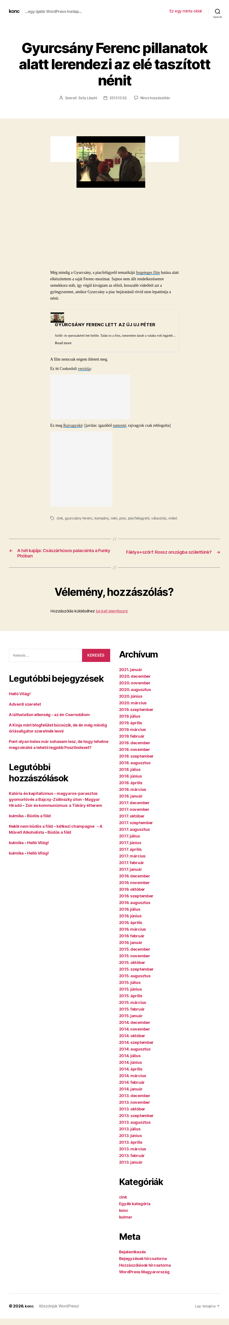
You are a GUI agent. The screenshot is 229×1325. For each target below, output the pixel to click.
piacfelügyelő (140, 518)
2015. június (130, 996)
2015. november (134, 963)
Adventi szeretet (25, 711)
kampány (102, 518)
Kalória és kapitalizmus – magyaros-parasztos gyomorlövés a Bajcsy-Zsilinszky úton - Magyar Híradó (54, 806)
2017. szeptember (136, 829)
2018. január (131, 803)
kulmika (16, 823)
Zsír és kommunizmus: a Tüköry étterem (63, 812)
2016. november (134, 889)
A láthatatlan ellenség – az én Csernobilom (49, 721)
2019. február (132, 743)
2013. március (132, 1156)
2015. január (131, 1023)
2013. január (131, 1169)
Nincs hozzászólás (156, 98)
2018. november (134, 756)
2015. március (132, 1009)
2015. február (132, 1016)
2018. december (134, 750)
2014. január (131, 1096)
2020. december (135, 683)
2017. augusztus (134, 836)
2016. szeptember (136, 903)
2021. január (130, 676)
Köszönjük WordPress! (59, 1313)
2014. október (132, 1043)
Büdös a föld (39, 823)
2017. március (132, 863)
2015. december (134, 956)
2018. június (130, 783)
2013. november (134, 1109)
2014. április (131, 1076)
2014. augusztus (135, 1056)
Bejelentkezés (132, 1259)
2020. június (130, 703)
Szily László (86, 98)
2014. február (132, 1089)
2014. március (132, 1082)
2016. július (129, 916)
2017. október (132, 823)
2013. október (132, 1116)
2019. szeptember (136, 716)
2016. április (130, 929)
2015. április (131, 1003)
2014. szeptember (136, 1049)
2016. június (130, 923)
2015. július (130, 989)
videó (61, 523)
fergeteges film (148, 272)
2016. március (132, 936)
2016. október (132, 896)
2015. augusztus (135, 983)
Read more (63, 342)
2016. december (134, 883)
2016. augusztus (134, 909)
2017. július (129, 843)
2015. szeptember (136, 976)
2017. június (130, 849)
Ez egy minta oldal (186, 11)
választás (160, 518)
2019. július (129, 723)
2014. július (130, 1062)
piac (123, 518)
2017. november (134, 816)
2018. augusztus (135, 770)
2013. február (132, 1162)
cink (60, 518)
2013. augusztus (135, 1129)
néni (115, 518)
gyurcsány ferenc (79, 518)
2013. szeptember (136, 1122)
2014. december (134, 1029)
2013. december (134, 1102)
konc (14, 11)
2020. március (133, 710)
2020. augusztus (135, 696)
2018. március (132, 796)
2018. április (131, 790)
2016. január (131, 949)
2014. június (130, 1069)
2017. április (130, 856)
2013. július (130, 1136)
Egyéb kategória (135, 1210)
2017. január (130, 876)
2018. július (130, 776)
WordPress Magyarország (144, 1279)
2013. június (130, 1142)
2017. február (131, 869)
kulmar (125, 1224)
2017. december (134, 810)
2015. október (132, 969)
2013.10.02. (118, 98)
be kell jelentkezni (111, 618)
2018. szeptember (136, 763)
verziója (84, 368)
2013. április (131, 1149)
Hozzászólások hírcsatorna (145, 1272)
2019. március (132, 736)
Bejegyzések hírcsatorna (143, 1265)
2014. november (134, 1036)
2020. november (135, 690)
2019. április (130, 730)
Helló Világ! (20, 701)
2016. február (132, 943)
